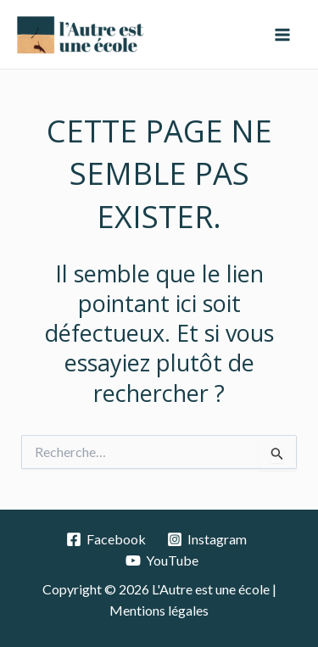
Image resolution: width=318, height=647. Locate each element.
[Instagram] (207, 539)
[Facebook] (106, 539)
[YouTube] (162, 560)
